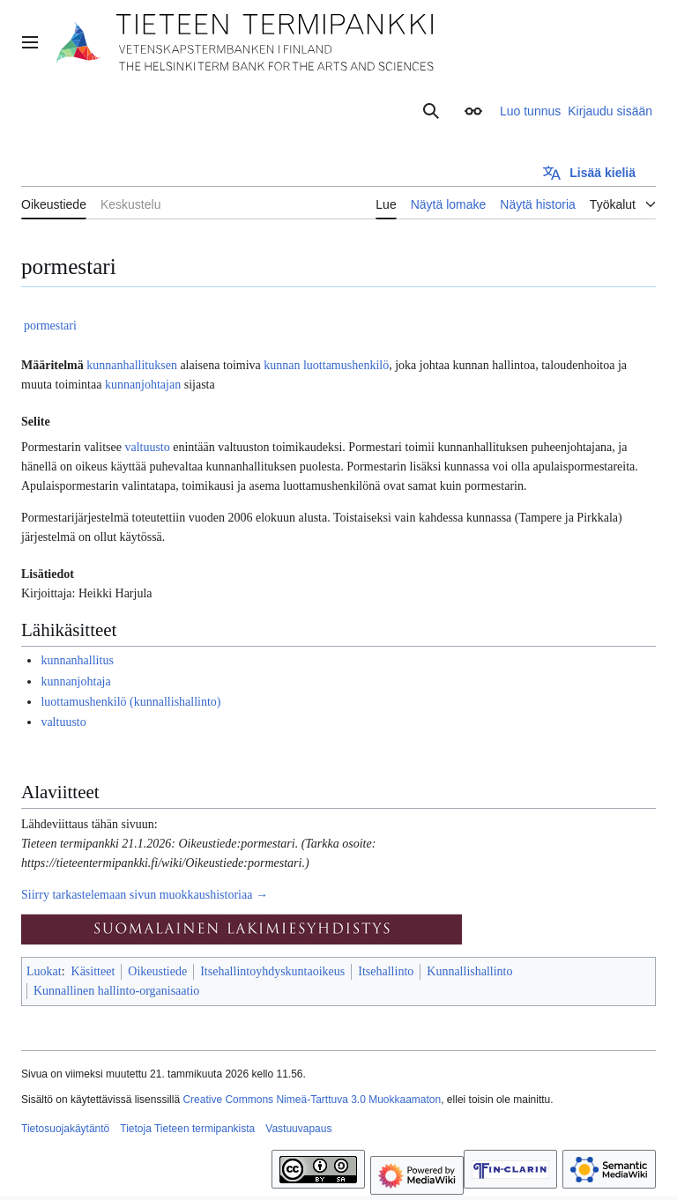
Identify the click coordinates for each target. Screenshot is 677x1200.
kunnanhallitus (77, 660)
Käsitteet (93, 971)
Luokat (44, 971)
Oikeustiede (157, 971)
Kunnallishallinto (469, 971)
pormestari (50, 325)
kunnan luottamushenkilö (326, 365)
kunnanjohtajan (143, 384)
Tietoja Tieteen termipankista (187, 1128)
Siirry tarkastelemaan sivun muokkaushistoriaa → (144, 894)
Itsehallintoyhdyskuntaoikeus (272, 971)
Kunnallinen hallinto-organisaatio (116, 990)
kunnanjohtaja (75, 681)
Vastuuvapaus (298, 1128)
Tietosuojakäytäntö (65, 1128)
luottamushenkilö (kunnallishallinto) (130, 701)
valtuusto (146, 447)
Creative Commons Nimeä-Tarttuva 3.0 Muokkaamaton (311, 1099)
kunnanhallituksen (131, 365)
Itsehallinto (385, 971)
